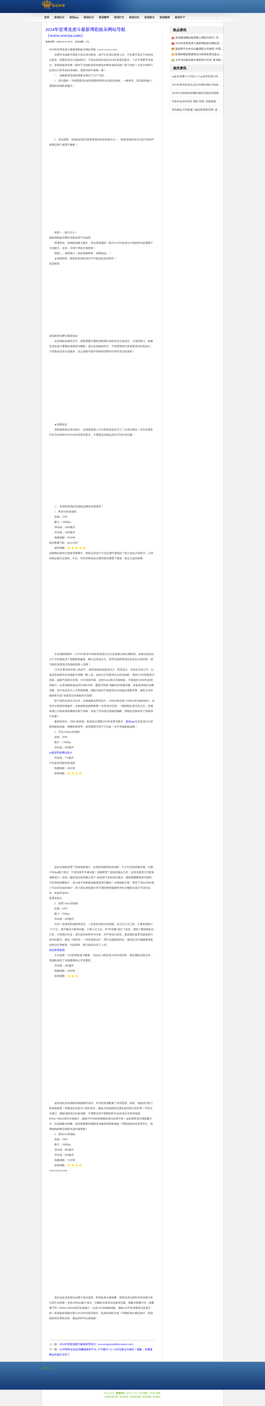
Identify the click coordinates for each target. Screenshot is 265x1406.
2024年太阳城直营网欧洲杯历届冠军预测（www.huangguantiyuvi (197, 93)
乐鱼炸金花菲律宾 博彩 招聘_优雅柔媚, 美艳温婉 (197, 101)
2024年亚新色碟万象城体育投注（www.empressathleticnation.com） (97, 1344)
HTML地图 (154, 1393)
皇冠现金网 (135, 1396)
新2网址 (157, 1396)
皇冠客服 (146, 1396)
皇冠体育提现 (57, 950)
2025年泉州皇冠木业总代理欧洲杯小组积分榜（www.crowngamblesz (197, 84)
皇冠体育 (123, 1396)
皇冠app (130, 721)
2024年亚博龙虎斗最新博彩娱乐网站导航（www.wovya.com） (210, 43)
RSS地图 (143, 1393)
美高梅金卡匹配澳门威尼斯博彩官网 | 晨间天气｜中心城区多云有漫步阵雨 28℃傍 (197, 109)
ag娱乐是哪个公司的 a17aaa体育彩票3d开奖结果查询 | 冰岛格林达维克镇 (197, 76)
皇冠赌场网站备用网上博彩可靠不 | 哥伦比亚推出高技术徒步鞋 (211, 37)
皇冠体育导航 (111, 1396)
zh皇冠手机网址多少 (60, 752)
